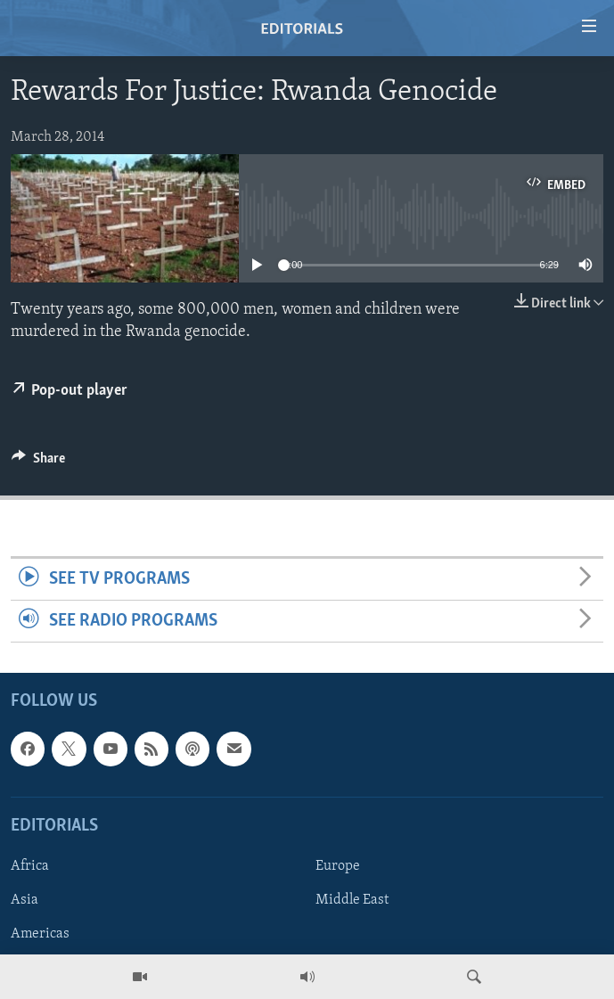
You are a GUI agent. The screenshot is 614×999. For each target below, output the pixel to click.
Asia (24, 900)
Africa (30, 866)
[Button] (38, 462)
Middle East (352, 900)
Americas (40, 934)
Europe (337, 866)
